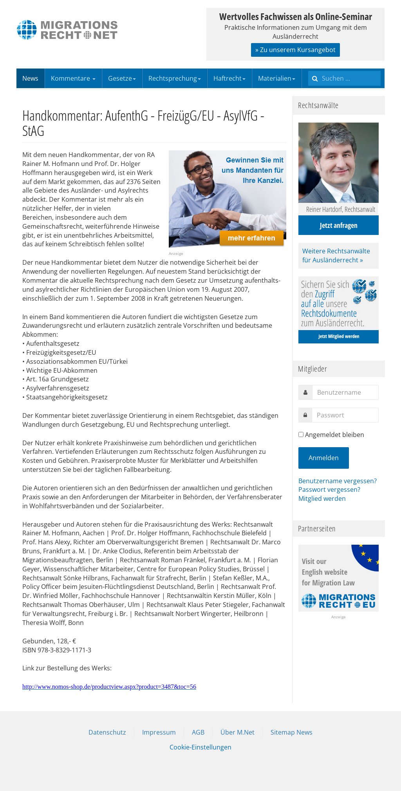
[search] (344, 78)
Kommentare (73, 78)
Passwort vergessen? (329, 489)
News (30, 78)
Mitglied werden (322, 498)
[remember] (300, 434)
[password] (345, 415)
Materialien (276, 78)
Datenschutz (107, 732)
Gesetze (122, 78)
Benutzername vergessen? (337, 481)
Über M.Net (237, 732)
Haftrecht (229, 78)
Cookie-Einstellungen (200, 747)
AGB (198, 732)
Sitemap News (291, 732)
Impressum (159, 732)
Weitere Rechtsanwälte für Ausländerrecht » (336, 255)
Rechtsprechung (174, 78)
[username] (345, 392)
